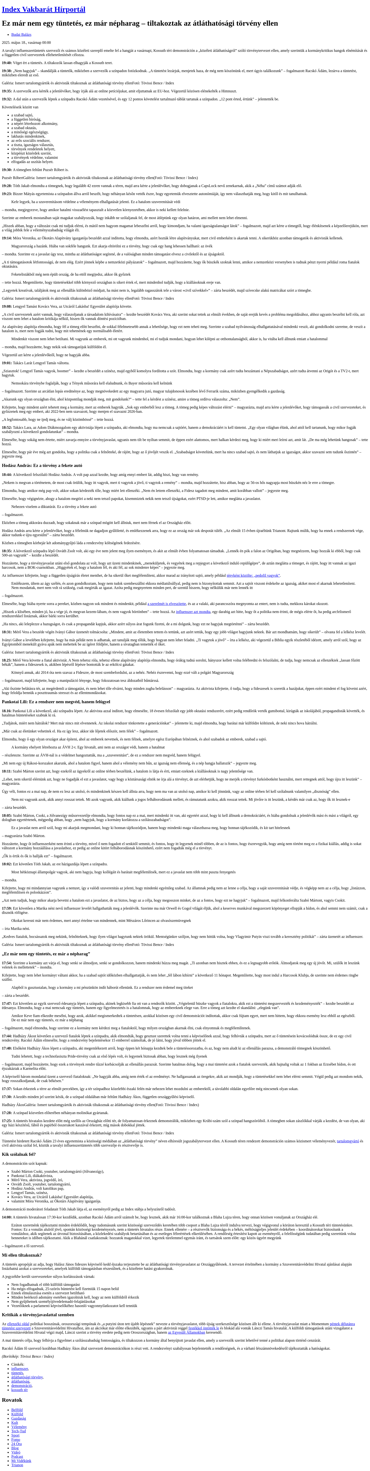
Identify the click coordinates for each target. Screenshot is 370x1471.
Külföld (17, 1414)
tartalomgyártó (348, 1141)
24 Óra (16, 1444)
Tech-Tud (18, 1431)
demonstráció (21, 1386)
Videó (15, 1452)
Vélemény (19, 1427)
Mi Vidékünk (21, 1461)
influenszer (19, 1369)
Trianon (17, 1465)
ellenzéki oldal (18, 1324)
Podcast (17, 1457)
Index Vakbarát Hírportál (43, 9)
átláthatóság (20, 1381)
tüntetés (17, 1373)
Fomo (15, 1440)
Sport (15, 1435)
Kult (14, 1423)
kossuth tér (19, 1390)
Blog (15, 1448)
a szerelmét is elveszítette (166, 604)
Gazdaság (18, 1418)
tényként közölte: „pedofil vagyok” (253, 575)
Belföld (17, 1410)
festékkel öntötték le (204, 1328)
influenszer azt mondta (193, 612)
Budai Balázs (21, 35)
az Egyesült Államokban (186, 1332)
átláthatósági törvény (27, 1377)
